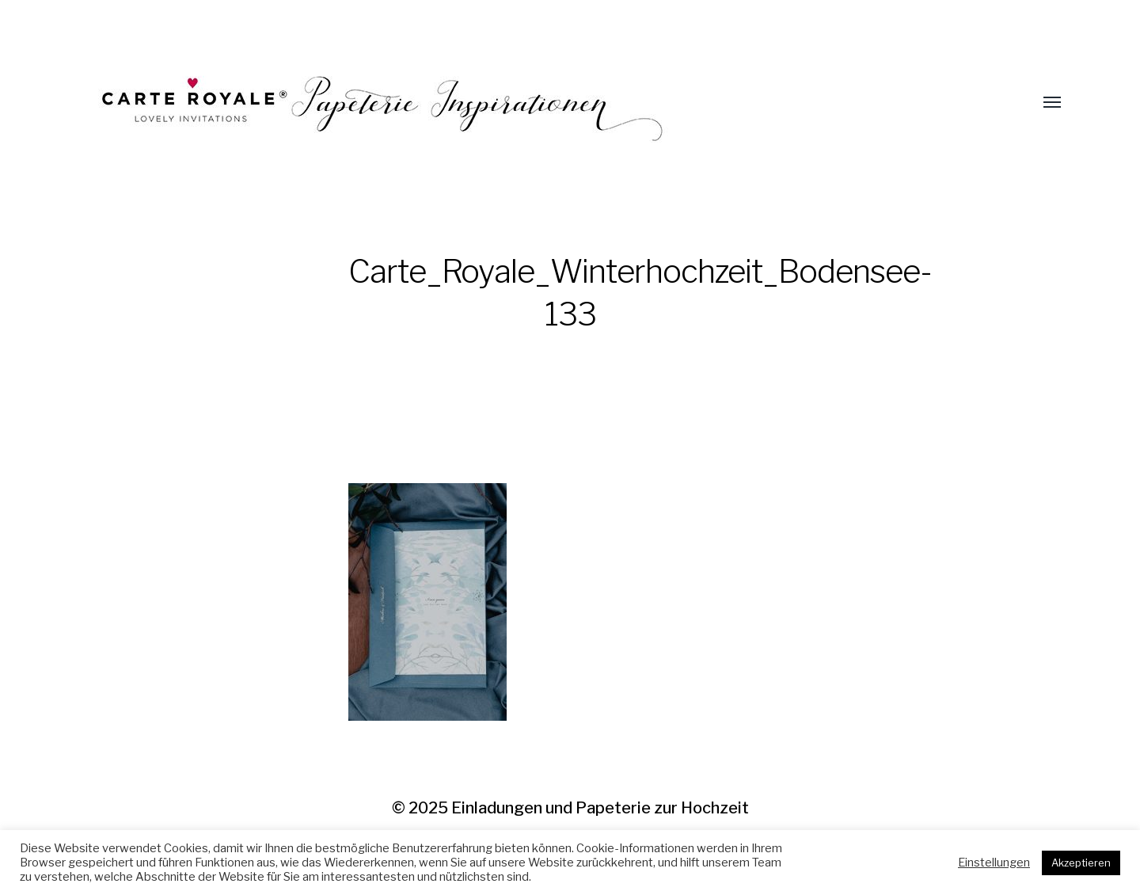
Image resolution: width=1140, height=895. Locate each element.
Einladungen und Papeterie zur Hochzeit (600, 807)
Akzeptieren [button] (1081, 862)
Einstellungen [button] (994, 862)
